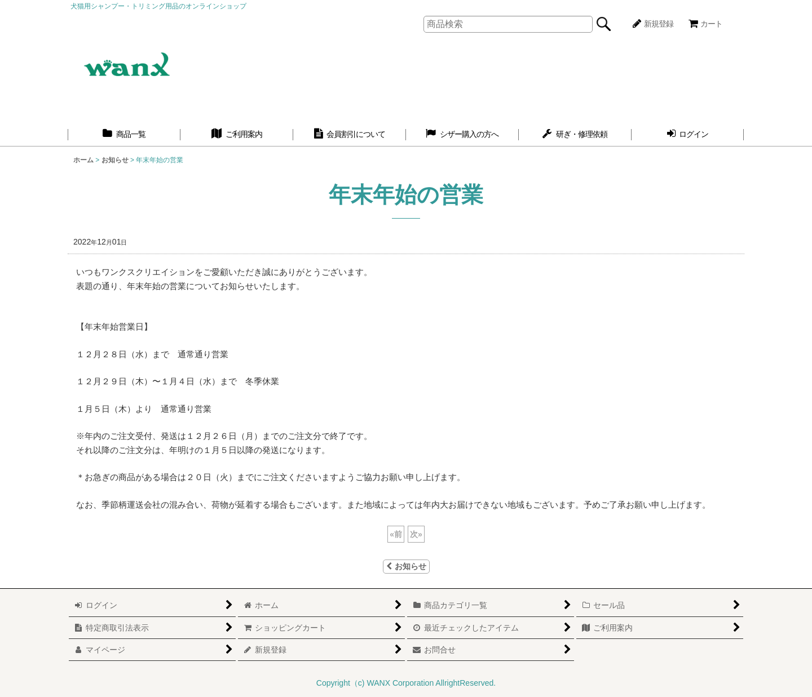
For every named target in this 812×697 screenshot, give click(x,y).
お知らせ (406, 566)
